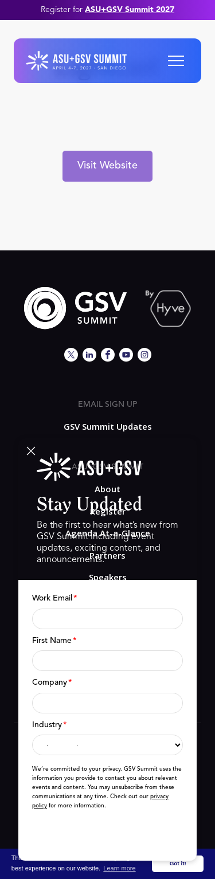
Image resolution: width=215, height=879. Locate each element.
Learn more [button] (119, 868)
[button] (176, 60)
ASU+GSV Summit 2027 (129, 10)
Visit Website (107, 165)
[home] (76, 60)
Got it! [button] (178, 863)
